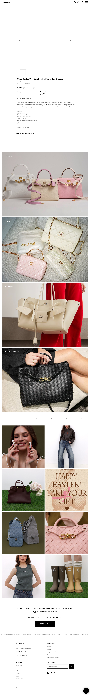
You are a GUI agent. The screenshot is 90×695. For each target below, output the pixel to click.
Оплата (49, 649)
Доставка (49, 646)
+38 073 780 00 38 (21, 651)
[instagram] (48, 672)
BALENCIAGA (10, 287)
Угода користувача (51, 654)
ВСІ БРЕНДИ (19, 679)
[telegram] (54, 672)
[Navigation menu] (86, 2)
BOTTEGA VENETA (12, 352)
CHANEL (8, 221)
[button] (75, 2)
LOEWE (18, 670)
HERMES (8, 156)
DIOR (17, 676)
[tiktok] (51, 672)
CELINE (18, 673)
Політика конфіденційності (53, 657)
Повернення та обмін (52, 652)
